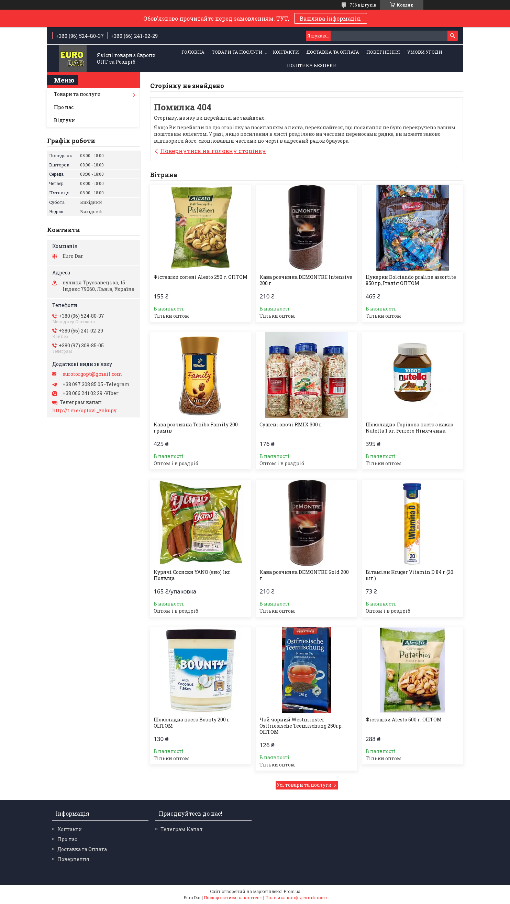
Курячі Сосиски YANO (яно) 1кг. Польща (193, 575)
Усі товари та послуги (304, 785)
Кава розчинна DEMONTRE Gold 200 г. (304, 575)
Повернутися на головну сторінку (213, 151)
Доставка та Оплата (332, 52)
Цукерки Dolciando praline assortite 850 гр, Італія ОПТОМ (411, 280)
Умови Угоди (424, 52)
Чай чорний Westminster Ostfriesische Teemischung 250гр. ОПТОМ (301, 726)
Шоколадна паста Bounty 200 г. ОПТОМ (192, 723)
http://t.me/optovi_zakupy (84, 410)
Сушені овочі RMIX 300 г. (291, 425)
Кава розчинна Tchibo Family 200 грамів (196, 428)
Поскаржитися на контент (233, 897)
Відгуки (64, 120)
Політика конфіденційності (296, 897)
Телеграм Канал (181, 829)
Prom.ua (292, 891)
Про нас (64, 107)
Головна (192, 52)
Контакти (286, 52)
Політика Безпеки (312, 65)
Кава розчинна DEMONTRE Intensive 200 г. (305, 280)
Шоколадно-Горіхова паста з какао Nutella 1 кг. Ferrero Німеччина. (409, 428)
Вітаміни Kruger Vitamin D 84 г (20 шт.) (409, 575)
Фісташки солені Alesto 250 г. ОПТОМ (200, 277)
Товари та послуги (237, 52)
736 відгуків (363, 5)
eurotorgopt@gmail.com (92, 374)
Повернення (383, 52)
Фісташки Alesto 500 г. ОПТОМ (404, 720)
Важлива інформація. (331, 18)
